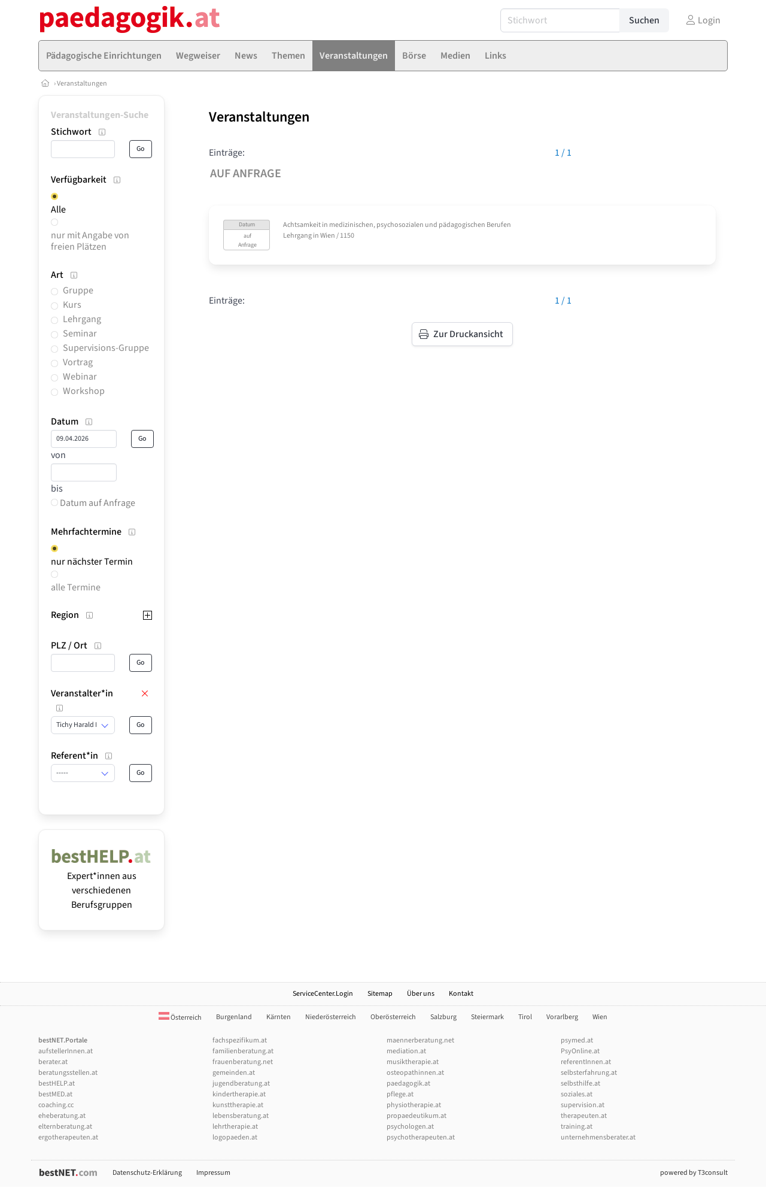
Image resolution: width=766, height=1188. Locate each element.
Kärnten (278, 1017)
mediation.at (406, 1051)
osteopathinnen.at (415, 1073)
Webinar (80, 376)
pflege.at (400, 1094)
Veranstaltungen (82, 83)
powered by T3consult (694, 1173)
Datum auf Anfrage (93, 503)
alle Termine (76, 587)
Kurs (72, 304)
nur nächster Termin (92, 561)
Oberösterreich (393, 1017)
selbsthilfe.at (580, 1083)
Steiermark (487, 1017)
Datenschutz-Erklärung (147, 1173)
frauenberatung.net (242, 1062)
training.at (576, 1127)
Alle (58, 209)
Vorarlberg (562, 1017)
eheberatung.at (62, 1116)
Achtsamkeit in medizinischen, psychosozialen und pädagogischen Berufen (397, 225)
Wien (599, 1017)
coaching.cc (56, 1105)
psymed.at (577, 1040)
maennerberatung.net (420, 1040)
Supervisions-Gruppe (106, 347)
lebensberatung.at (240, 1116)
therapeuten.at (584, 1116)
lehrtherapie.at (235, 1127)
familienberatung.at (242, 1051)
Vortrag (78, 362)
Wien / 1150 (337, 236)
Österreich (180, 1018)
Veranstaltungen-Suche (99, 115)
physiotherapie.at (414, 1105)
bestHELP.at (56, 1083)
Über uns (420, 994)
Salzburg (443, 1017)
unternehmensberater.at (598, 1137)
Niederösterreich (330, 1017)
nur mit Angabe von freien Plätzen (90, 241)
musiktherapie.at (413, 1062)
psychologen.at (410, 1127)
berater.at (53, 1062)
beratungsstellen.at (68, 1073)
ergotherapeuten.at (68, 1137)
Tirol (525, 1017)
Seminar (80, 333)
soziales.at (576, 1094)
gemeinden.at (233, 1073)
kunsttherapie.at (237, 1105)
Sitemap (380, 994)
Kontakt (461, 994)
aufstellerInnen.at (65, 1051)
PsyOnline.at (580, 1051)
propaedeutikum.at (416, 1116)
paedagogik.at (408, 1083)
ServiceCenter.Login (323, 994)
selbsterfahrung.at (589, 1073)
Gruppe (78, 290)
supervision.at (582, 1105)
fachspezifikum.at (239, 1040)
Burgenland (234, 1017)
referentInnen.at (586, 1062)
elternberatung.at (65, 1127)
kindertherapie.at (239, 1094)
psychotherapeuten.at (421, 1137)
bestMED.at (55, 1094)
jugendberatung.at (241, 1083)
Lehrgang (82, 319)
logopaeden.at (234, 1137)
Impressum (213, 1173)
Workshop (84, 391)
